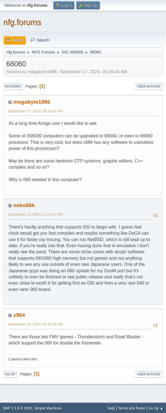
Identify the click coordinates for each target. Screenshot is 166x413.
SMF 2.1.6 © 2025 (17, 408)
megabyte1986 (31, 102)
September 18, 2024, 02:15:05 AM (35, 324)
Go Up (10, 374)
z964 (19, 315)
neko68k (24, 205)
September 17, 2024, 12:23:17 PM (35, 214)
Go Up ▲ (155, 408)
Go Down (13, 86)
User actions (148, 86)
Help (111, 408)
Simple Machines (48, 408)
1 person (15, 359)
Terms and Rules (131, 408)
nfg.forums (22, 22)
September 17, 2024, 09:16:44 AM (35, 111)
